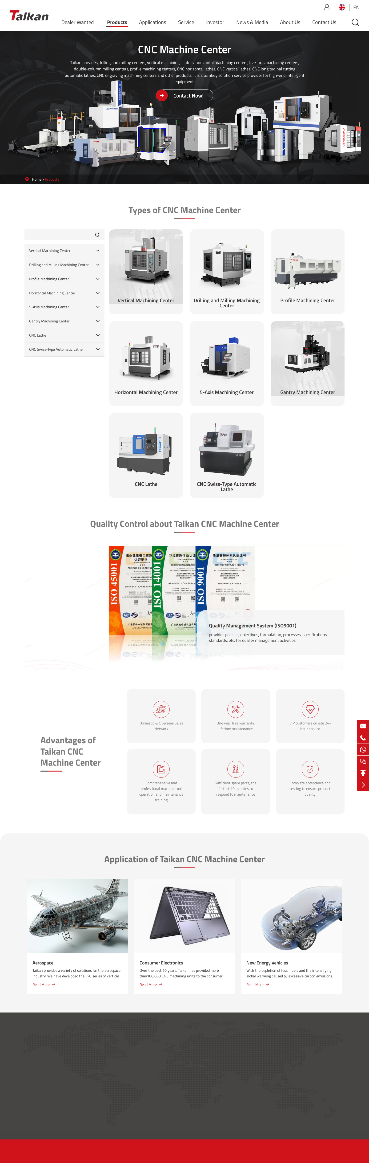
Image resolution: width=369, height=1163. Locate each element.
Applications (152, 22)
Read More (43, 984)
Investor (215, 22)
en (356, 7)
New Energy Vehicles (267, 962)
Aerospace (42, 962)
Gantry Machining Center (49, 321)
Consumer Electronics (161, 962)
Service (186, 22)
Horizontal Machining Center (52, 293)
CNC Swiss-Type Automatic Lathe (56, 349)
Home (36, 179)
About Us (290, 22)
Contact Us (324, 22)
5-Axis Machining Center (49, 307)
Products (117, 22)
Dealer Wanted (77, 22)
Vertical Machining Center (50, 250)
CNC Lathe (37, 335)
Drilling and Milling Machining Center (59, 264)
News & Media (252, 22)
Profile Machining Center (49, 279)
